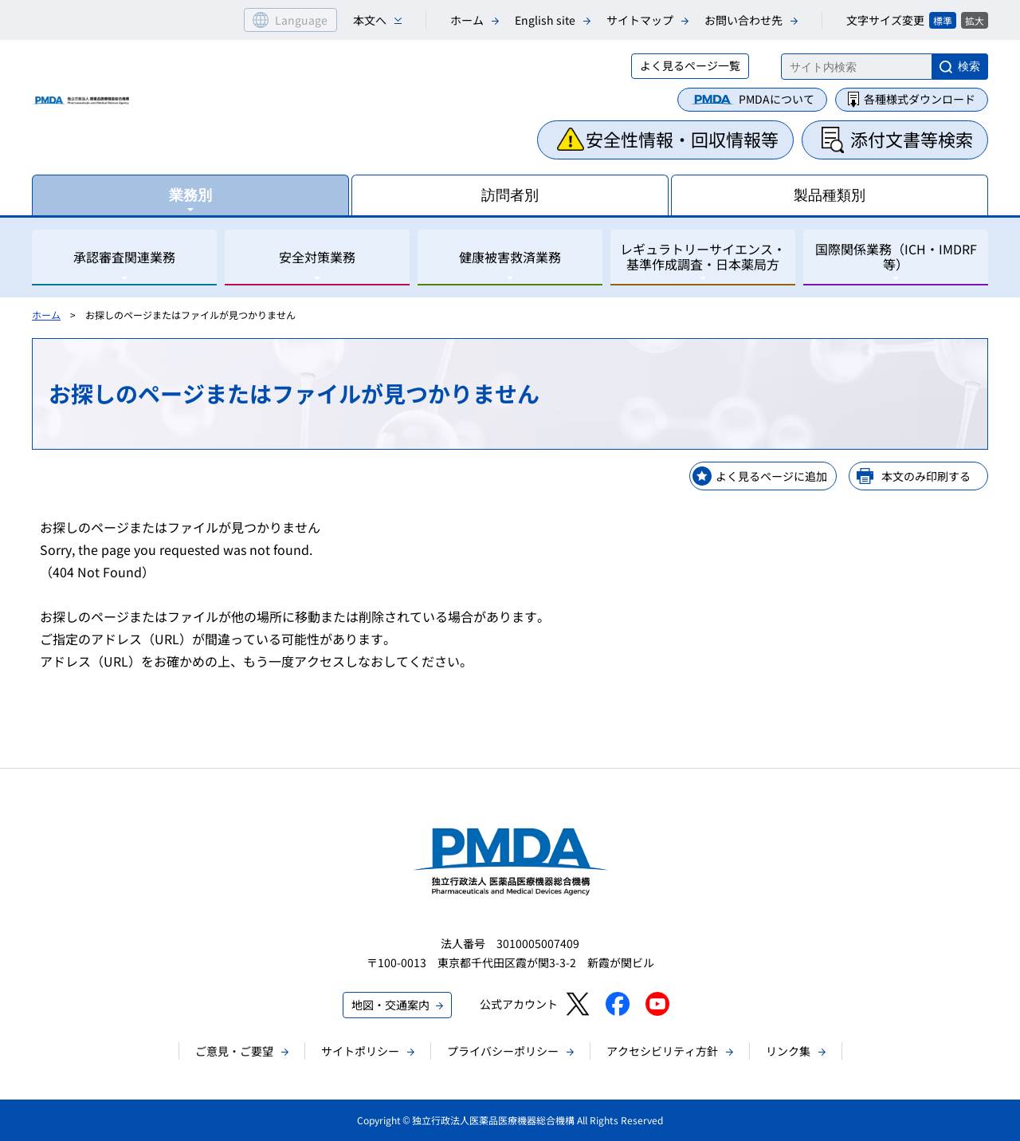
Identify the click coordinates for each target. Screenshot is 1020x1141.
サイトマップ (639, 20)
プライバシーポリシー (503, 1051)
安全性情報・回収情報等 (682, 138)
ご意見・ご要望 (234, 1051)
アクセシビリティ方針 (662, 1051)
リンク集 (788, 1051)
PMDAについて (776, 99)
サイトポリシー (360, 1051)
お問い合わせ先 (743, 20)
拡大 (974, 20)
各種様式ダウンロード (919, 99)
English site (545, 20)
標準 (942, 20)
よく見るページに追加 (771, 476)
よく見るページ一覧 (690, 65)
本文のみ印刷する (926, 476)
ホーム (467, 20)
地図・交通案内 (390, 1005)
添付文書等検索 (911, 138)
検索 (969, 66)
